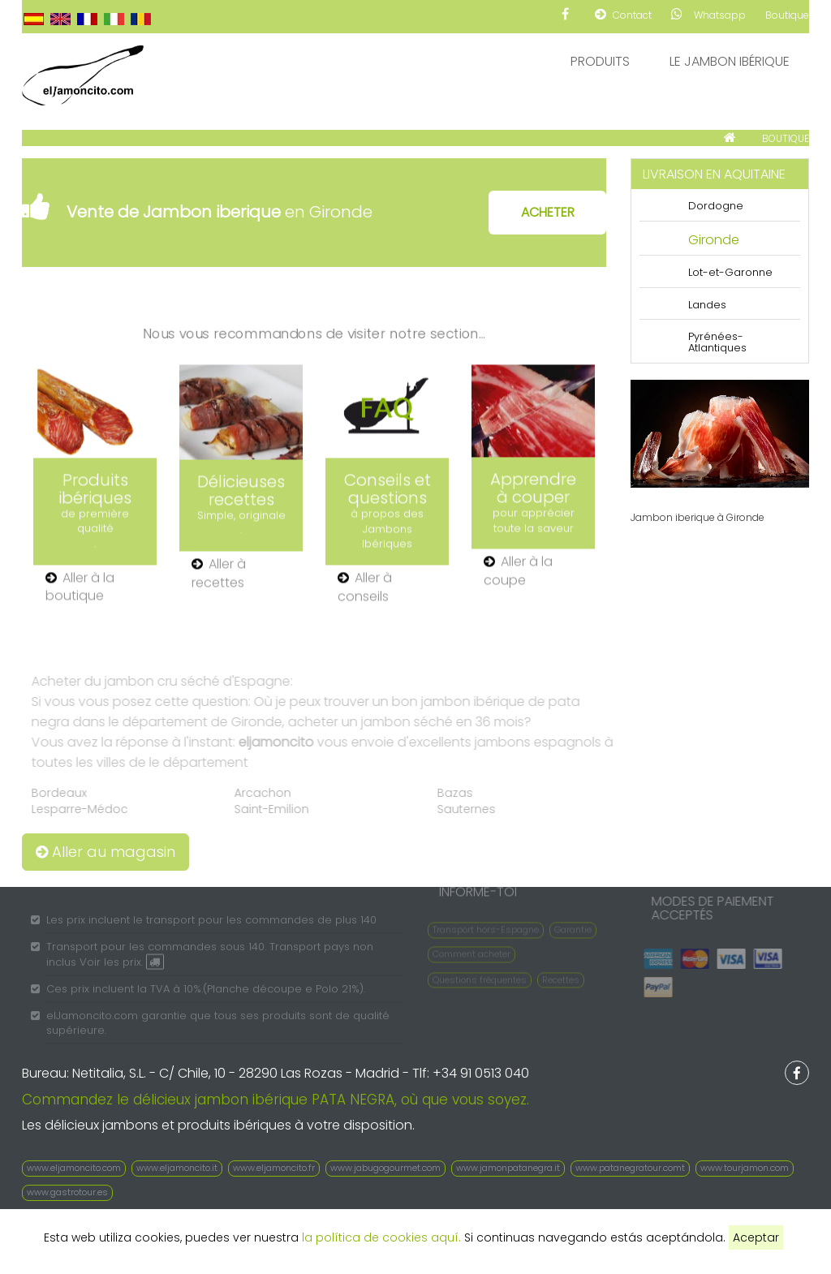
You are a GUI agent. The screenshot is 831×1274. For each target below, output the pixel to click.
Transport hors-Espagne (486, 925)
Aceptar (756, 1237)
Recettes (560, 975)
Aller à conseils (365, 588)
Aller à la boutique (79, 588)
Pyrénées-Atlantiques (717, 342)
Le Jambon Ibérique (730, 61)
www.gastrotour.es (67, 1192)
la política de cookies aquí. (381, 1237)
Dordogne (715, 205)
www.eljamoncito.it (176, 1167)
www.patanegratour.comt (630, 1167)
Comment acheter (471, 949)
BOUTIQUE (785, 138)
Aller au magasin (105, 851)
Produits (600, 61)
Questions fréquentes (480, 975)
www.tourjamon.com (744, 1167)
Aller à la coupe (518, 571)
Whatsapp (708, 14)
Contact (623, 14)
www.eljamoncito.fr (274, 1167)
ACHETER (548, 212)
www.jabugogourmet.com (385, 1167)
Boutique (787, 15)
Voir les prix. (122, 966)
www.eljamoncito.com (74, 1167)
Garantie (573, 925)
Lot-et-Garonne (730, 272)
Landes (707, 304)
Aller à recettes (219, 574)
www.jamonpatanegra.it (508, 1167)
